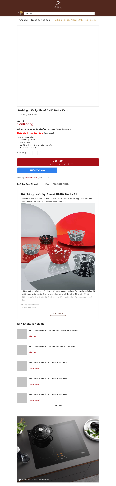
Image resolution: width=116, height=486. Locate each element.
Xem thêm (58, 405)
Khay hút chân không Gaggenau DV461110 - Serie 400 (52, 346)
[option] (58, 66)
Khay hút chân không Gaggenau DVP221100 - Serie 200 (53, 330)
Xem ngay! (49, 133)
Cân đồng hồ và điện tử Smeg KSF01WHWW (48, 362)
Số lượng (21, 153)
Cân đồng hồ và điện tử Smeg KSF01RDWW (48, 378)
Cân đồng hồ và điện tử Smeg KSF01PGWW (48, 394)
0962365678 (31, 178)
